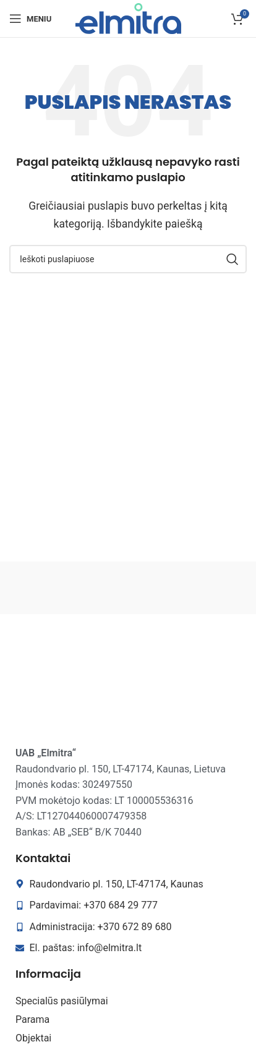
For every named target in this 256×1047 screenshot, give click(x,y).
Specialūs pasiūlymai (61, 1001)
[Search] (128, 259)
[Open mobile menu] (30, 18)
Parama (32, 1019)
